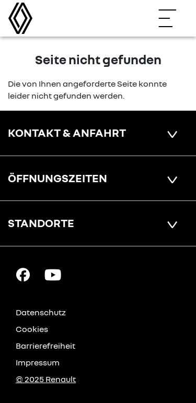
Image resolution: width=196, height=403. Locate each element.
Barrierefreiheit (45, 345)
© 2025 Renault (46, 379)
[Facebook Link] (23, 274)
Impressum (38, 362)
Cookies (32, 329)
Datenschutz (41, 312)
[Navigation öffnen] (172, 18)
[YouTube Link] (53, 274)
